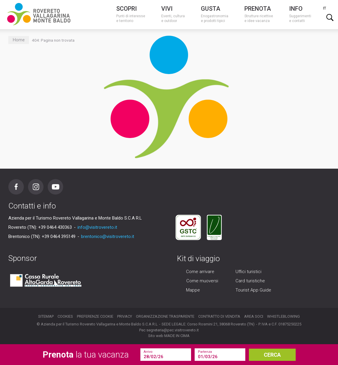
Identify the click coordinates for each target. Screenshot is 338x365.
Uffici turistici (248, 271)
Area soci (253, 316)
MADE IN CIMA (177, 335)
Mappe (193, 290)
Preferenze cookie (95, 316)
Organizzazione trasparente (165, 316)
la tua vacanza (86, 354)
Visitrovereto (38, 14)
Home (19, 40)
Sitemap (46, 316)
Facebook (16, 187)
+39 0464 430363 (55, 227)
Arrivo (148, 352)
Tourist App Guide (253, 290)
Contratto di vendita (219, 316)
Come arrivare (200, 271)
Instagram (36, 187)
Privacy (124, 316)
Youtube (55, 187)
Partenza (205, 352)
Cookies (65, 316)
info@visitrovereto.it (97, 227)
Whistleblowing (283, 316)
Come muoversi (202, 280)
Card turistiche (250, 280)
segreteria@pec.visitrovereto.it (172, 330)
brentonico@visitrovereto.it (107, 236)
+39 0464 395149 (58, 236)
